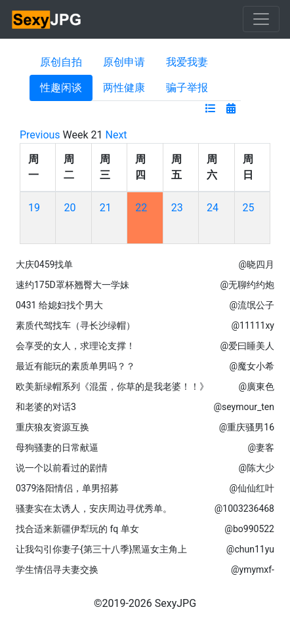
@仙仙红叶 (251, 488)
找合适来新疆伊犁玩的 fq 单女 (77, 529)
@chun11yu (250, 549)
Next (116, 135)
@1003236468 (244, 508)
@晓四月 (256, 264)
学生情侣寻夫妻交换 (57, 569)
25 (249, 207)
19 (34, 207)
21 (106, 207)
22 (141, 207)
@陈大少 (256, 468)
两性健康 (124, 87)
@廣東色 (256, 386)
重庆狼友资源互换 (52, 427)
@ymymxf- (252, 569)
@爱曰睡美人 (247, 346)
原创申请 (124, 62)
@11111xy (253, 325)
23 (177, 207)
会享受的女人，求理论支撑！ (75, 346)
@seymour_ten (243, 407)
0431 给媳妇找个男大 (59, 305)
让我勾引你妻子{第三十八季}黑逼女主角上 (101, 549)
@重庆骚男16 (246, 427)
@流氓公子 (251, 305)
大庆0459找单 (44, 264)
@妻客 (260, 447)
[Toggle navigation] (261, 19)
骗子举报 (187, 87)
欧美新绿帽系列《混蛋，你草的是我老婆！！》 (112, 386)
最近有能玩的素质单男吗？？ (75, 366)
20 (69, 207)
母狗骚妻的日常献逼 (57, 447)
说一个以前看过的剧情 (62, 468)
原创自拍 (61, 62)
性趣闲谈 (61, 87)
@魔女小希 (251, 366)
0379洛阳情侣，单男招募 (67, 488)
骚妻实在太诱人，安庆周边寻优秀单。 (94, 508)
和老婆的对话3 (46, 407)
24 (212, 207)
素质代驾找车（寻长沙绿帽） (75, 325)
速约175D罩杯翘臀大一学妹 (72, 285)
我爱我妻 (187, 62)
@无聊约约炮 (247, 285)
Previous (40, 135)
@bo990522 (249, 529)
